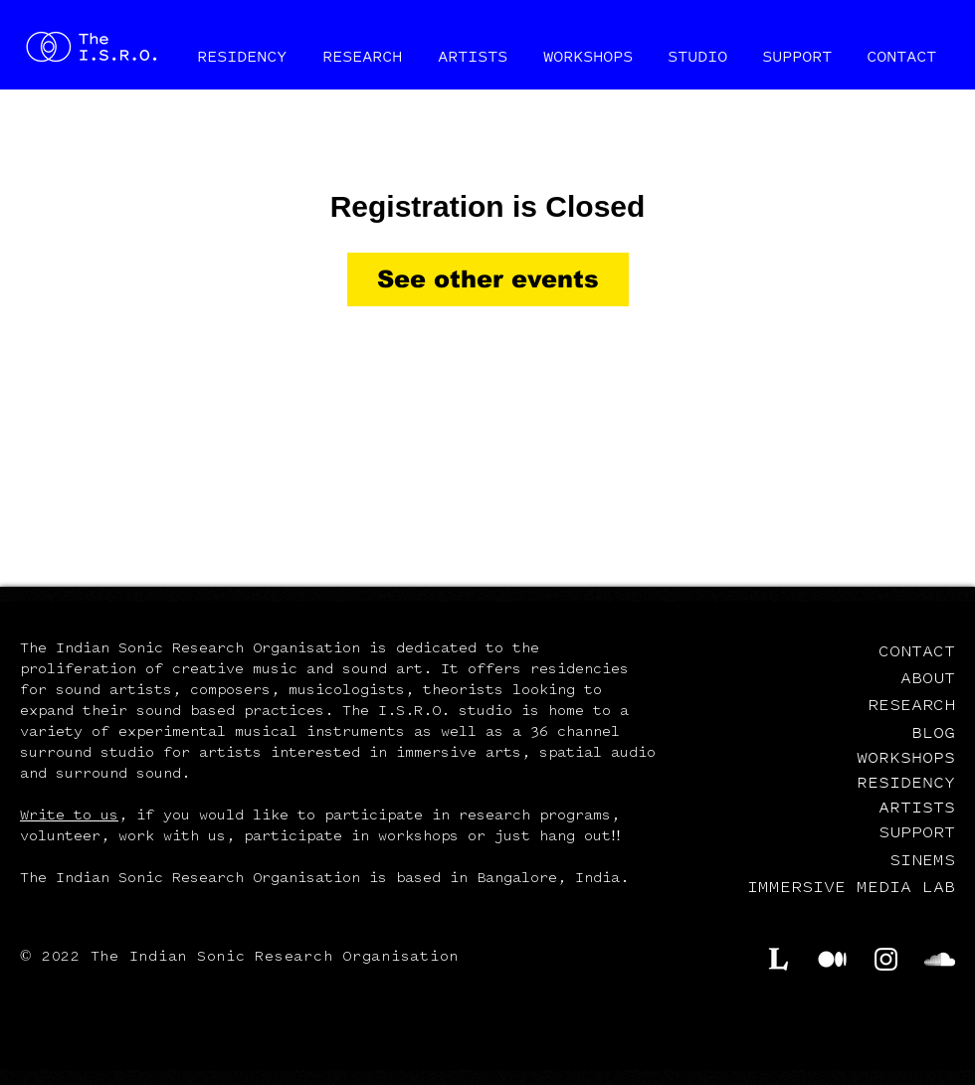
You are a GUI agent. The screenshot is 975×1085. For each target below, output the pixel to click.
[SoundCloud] (939, 959)
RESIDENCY (906, 782)
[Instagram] (886, 959)
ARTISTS (916, 806)
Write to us (69, 816)
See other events (488, 279)
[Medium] (832, 959)
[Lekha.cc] (778, 959)
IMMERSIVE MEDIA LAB (851, 888)
